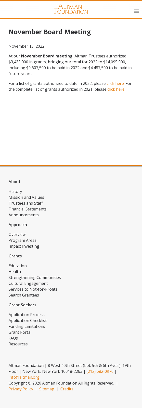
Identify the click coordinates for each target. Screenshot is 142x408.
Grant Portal (20, 332)
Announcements (24, 215)
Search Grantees (24, 295)
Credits (66, 389)
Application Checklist (28, 320)
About (15, 181)
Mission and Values (26, 197)
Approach (18, 224)
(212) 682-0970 (100, 371)
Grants (15, 256)
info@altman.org (24, 377)
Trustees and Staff (26, 203)
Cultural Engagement (28, 283)
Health (15, 271)
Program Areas (23, 240)
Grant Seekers (22, 305)
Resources (18, 344)
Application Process (27, 314)
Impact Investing (24, 246)
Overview (17, 234)
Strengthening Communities (35, 277)
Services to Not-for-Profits (33, 289)
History (15, 191)
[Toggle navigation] (136, 10)
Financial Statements (28, 209)
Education (18, 265)
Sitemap (46, 389)
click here (115, 83)
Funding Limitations (27, 326)
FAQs (13, 338)
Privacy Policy (21, 389)
